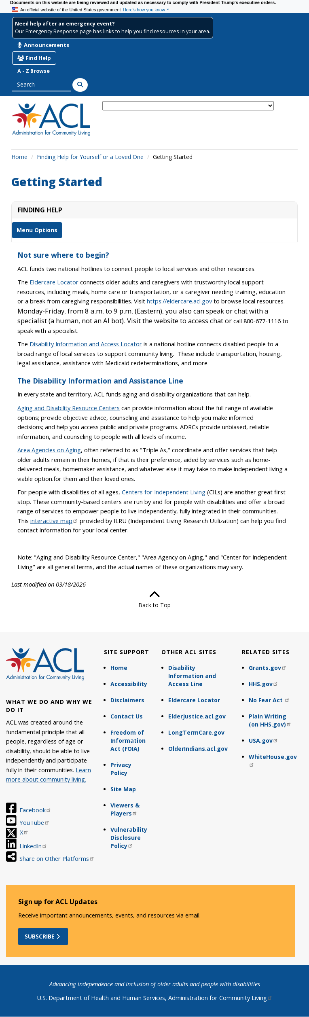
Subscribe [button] (43, 936)
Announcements (43, 45)
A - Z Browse (33, 71)
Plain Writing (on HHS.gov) (270, 720)
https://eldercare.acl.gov (179, 301)
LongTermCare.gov (196, 732)
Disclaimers (127, 700)
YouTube (34, 822)
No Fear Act (269, 700)
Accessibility (128, 684)
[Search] (80, 85)
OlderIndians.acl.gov (198, 748)
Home (19, 157)
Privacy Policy (120, 769)
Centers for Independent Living (163, 492)
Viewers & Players (125, 809)
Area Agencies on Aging (49, 450)
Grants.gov (268, 668)
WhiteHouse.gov (273, 760)
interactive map (54, 521)
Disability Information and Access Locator (86, 344)
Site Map (123, 789)
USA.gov (263, 740)
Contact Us (126, 716)
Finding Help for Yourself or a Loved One (90, 157)
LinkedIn (33, 846)
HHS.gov (263, 684)
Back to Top (154, 599)
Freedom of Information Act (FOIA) (128, 740)
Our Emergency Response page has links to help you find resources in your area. (112, 31)
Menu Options (37, 230)
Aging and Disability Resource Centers (68, 408)
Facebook (35, 810)
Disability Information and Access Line (192, 676)
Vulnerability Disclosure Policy (128, 838)
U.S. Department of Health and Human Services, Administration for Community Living (155, 998)
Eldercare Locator (194, 700)
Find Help (34, 57)
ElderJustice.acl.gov (197, 716)
